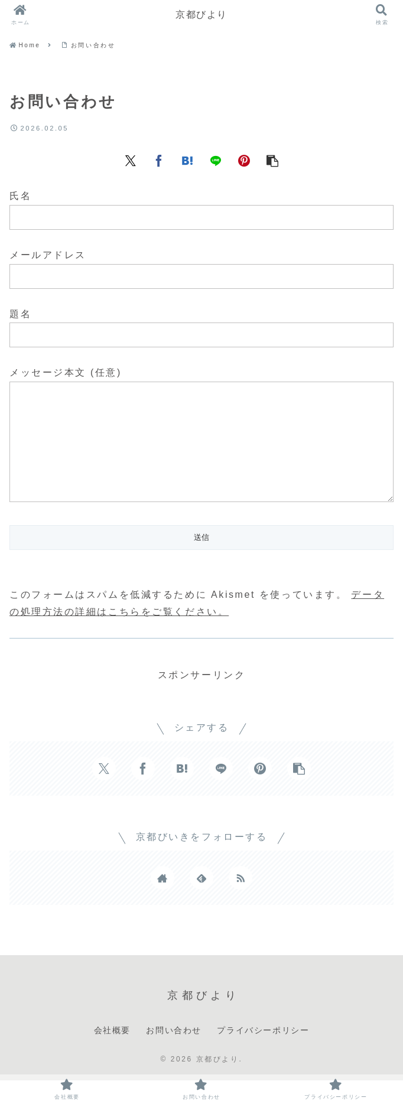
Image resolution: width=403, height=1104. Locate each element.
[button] (272, 159)
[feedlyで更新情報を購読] (201, 901)
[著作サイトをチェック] (162, 901)
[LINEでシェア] (215, 159)
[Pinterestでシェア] (244, 159)
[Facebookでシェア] (159, 159)
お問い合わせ (174, 1053)
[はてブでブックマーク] (187, 159)
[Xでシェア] (130, 159)
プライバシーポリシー (263, 1053)
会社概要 (112, 1053)
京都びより (202, 14)
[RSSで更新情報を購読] (240, 901)
